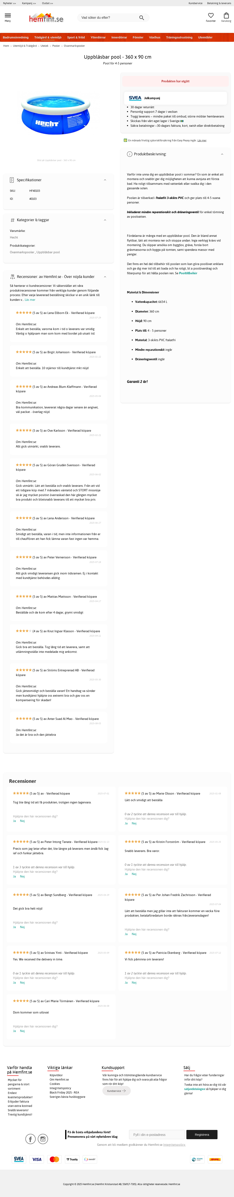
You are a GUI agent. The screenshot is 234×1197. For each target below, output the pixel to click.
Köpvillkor (56, 1075)
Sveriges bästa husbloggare (67, 1097)
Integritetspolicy (60, 1088)
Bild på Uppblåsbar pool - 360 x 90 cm (56, 160)
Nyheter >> (9, 3)
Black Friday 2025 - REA (64, 1092)
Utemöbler (205, 37)
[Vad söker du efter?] (113, 18)
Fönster (138, 37)
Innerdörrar (119, 37)
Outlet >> (47, 3)
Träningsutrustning (179, 37)
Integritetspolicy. (174, 1145)
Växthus (154, 37)
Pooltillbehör (188, 273)
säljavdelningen (194, 1089)
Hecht (14, 237)
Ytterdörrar (98, 37)
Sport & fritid (76, 37)
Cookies (55, 1084)
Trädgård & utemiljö (47, 37)
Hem (6, 45)
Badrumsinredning (15, 37)
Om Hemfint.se (59, 1079)
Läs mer (30, 300)
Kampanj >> (29, 3)
